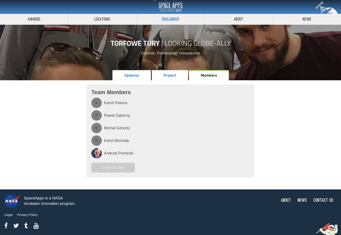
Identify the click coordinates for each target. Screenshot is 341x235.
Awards (34, 19)
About (238, 19)
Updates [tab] (131, 75)
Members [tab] (209, 75)
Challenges (170, 19)
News (307, 19)
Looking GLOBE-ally (197, 43)
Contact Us (323, 200)
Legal (8, 215)
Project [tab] (170, 75)
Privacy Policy (27, 215)
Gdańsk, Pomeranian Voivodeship (170, 53)
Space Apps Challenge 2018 (170, 7)
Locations (102, 19)
